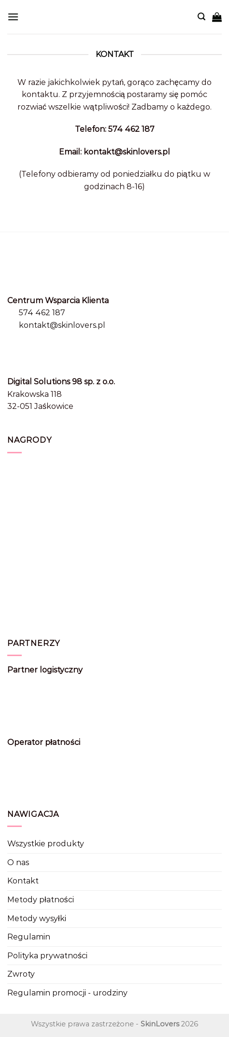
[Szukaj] (201, 16)
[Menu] (13, 16)
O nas (18, 862)
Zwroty (21, 974)
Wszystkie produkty (45, 843)
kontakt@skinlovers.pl (62, 325)
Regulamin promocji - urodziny (67, 992)
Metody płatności (40, 899)
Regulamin (28, 936)
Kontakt (23, 880)
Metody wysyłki (36, 918)
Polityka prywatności (47, 955)
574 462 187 (42, 312)
